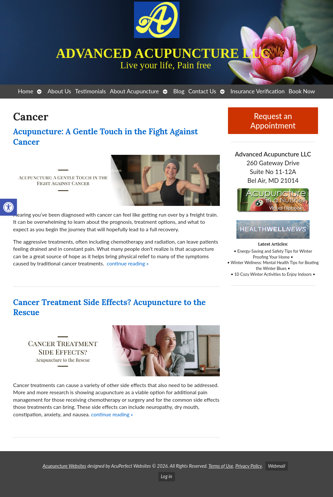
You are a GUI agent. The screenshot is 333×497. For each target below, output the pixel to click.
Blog (178, 91)
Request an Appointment (273, 120)
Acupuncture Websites (64, 466)
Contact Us (202, 91)
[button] (8, 207)
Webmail (276, 466)
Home (25, 91)
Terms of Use (220, 466)
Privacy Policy (248, 466)
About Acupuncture (134, 91)
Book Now (301, 91)
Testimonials (90, 91)
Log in (166, 476)
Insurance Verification (258, 91)
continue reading (128, 263)
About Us (59, 91)
